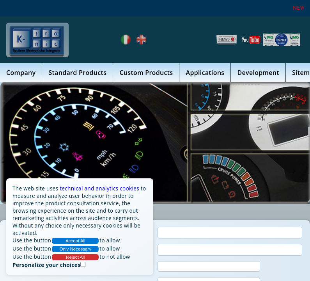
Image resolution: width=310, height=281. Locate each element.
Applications (205, 72)
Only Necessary (76, 249)
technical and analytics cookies (99, 188)
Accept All (75, 240)
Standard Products (77, 72)
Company (20, 72)
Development (258, 72)
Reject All (75, 257)
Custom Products (146, 72)
